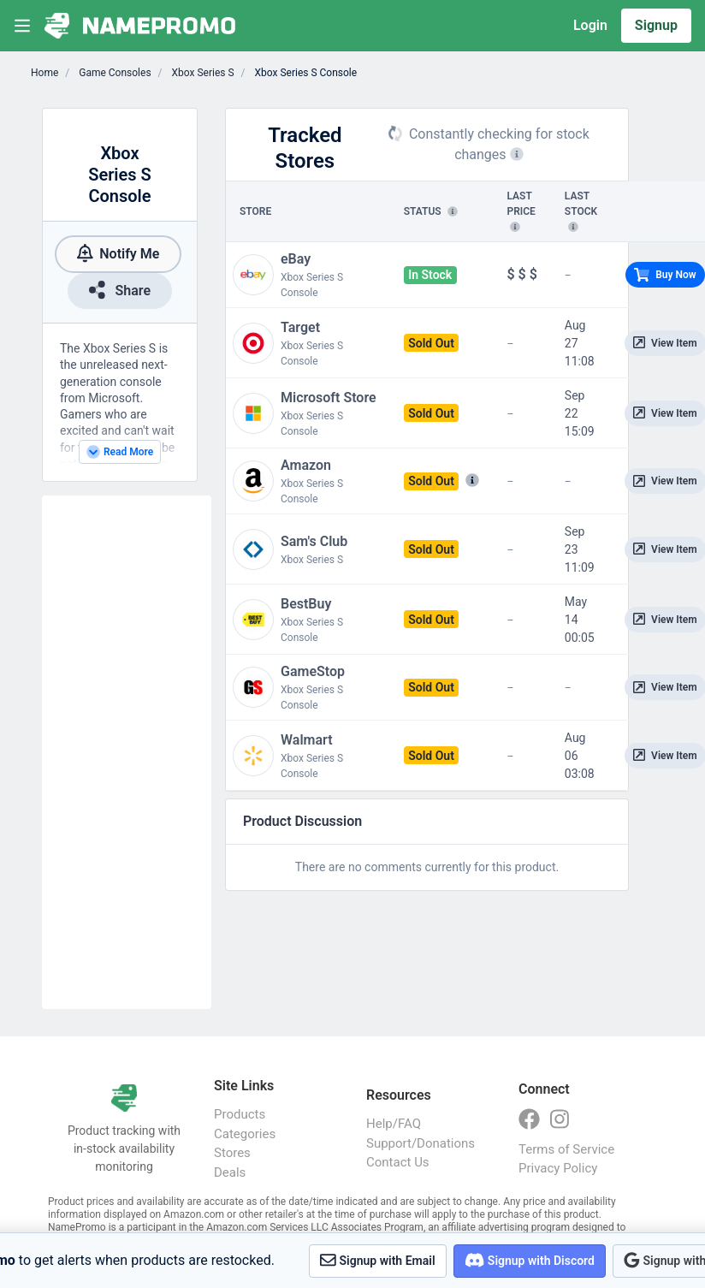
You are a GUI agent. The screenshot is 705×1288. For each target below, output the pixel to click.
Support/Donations (420, 1143)
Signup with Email (377, 1260)
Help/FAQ (393, 1123)
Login (590, 25)
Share (120, 290)
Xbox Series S (201, 73)
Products (239, 1114)
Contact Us (398, 1162)
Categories (244, 1134)
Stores (232, 1152)
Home (44, 73)
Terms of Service (566, 1149)
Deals (230, 1172)
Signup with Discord (530, 1260)
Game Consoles (113, 73)
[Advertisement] (126, 752)
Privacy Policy (557, 1168)
